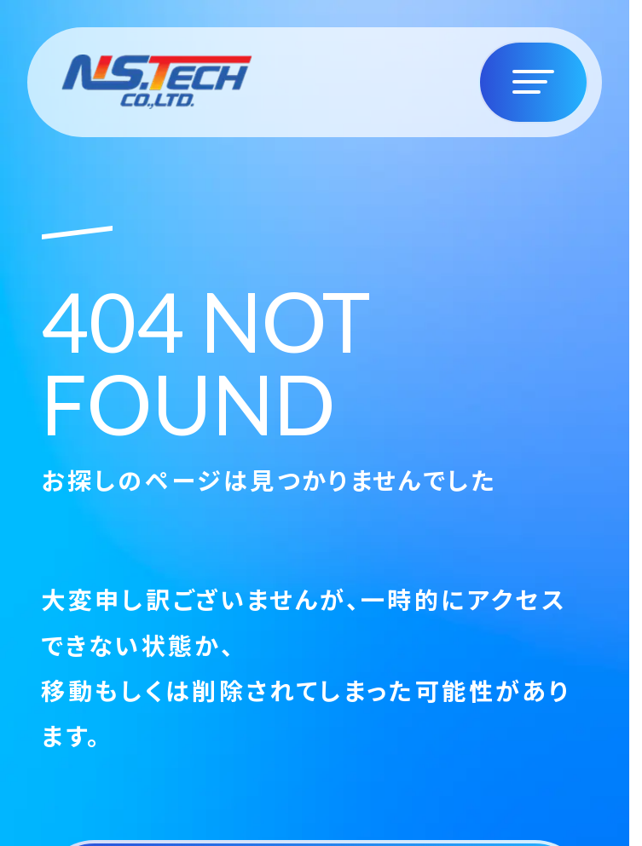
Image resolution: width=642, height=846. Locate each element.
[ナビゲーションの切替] (533, 82)
